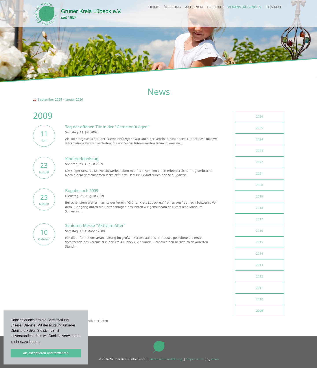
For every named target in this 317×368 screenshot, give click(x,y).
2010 (259, 299)
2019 (259, 196)
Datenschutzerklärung (166, 359)
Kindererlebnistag (81, 158)
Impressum (194, 359)
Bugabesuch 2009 (81, 190)
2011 (259, 288)
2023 (259, 151)
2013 (259, 265)
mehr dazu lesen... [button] (25, 342)
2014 (259, 253)
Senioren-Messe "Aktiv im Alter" (95, 225)
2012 (259, 276)
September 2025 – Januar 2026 (58, 99)
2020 (259, 185)
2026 (259, 116)
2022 (259, 162)
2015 (259, 242)
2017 (259, 219)
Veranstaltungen (244, 16)
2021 (259, 173)
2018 (259, 208)
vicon (215, 359)
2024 (259, 139)
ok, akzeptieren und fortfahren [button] (45, 353)
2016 (259, 230)
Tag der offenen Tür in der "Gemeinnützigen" (107, 126)
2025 (259, 128)
